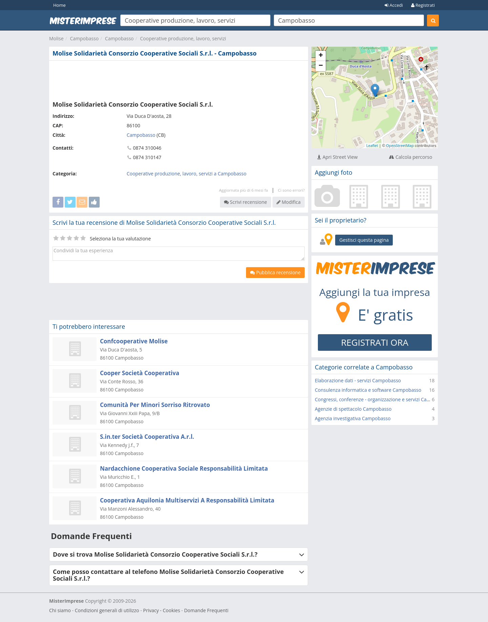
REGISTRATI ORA (374, 342)
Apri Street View (337, 157)
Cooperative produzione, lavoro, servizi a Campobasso (186, 173)
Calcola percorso (410, 157)
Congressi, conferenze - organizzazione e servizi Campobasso (382, 399)
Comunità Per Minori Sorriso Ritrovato (155, 405)
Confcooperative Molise (134, 341)
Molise (56, 38)
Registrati (423, 5)
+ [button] (321, 56)
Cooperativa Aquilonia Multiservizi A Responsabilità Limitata (187, 500)
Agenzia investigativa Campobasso (353, 418)
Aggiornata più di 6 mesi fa (243, 190)
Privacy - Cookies (161, 610)
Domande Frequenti (206, 610)
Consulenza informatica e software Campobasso (368, 390)
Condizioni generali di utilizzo (107, 610)
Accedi (394, 5)
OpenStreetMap (400, 145)
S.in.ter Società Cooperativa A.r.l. (147, 437)
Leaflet (372, 145)
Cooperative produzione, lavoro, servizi (183, 38)
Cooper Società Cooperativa (139, 373)
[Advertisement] (178, 79)
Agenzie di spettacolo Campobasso (353, 409)
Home (59, 5)
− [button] (321, 66)
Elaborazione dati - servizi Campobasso (358, 380)
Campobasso (84, 38)
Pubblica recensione (275, 272)
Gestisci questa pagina (364, 240)
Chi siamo (60, 610)
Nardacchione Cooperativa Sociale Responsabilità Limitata (184, 468)
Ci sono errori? (291, 190)
